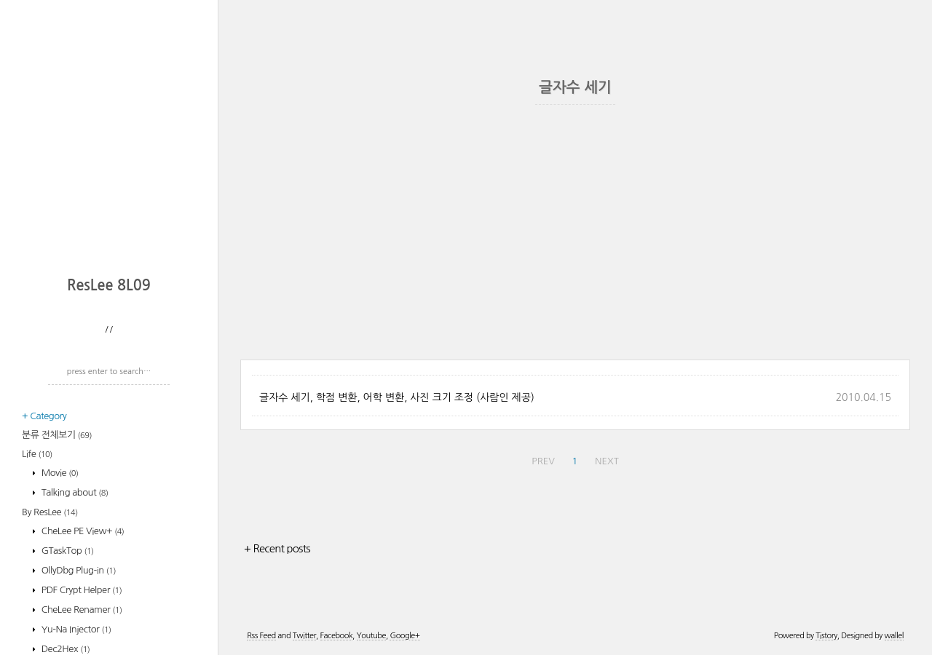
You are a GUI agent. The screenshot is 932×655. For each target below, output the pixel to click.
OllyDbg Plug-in (77, 570)
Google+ (404, 636)
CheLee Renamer (80, 609)
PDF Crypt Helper (80, 590)
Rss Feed (261, 636)
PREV (543, 461)
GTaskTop (66, 550)
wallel (894, 636)
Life (37, 453)
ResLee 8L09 (109, 285)
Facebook (336, 636)
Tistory (826, 636)
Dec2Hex (64, 649)
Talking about (73, 492)
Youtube (371, 636)
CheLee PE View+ (82, 531)
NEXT (607, 461)
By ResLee (50, 512)
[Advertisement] (113, 171)
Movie (59, 472)
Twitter (304, 636)
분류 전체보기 (57, 435)
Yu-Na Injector (75, 629)
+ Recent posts (277, 548)
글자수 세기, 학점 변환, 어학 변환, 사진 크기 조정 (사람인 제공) (396, 397)
